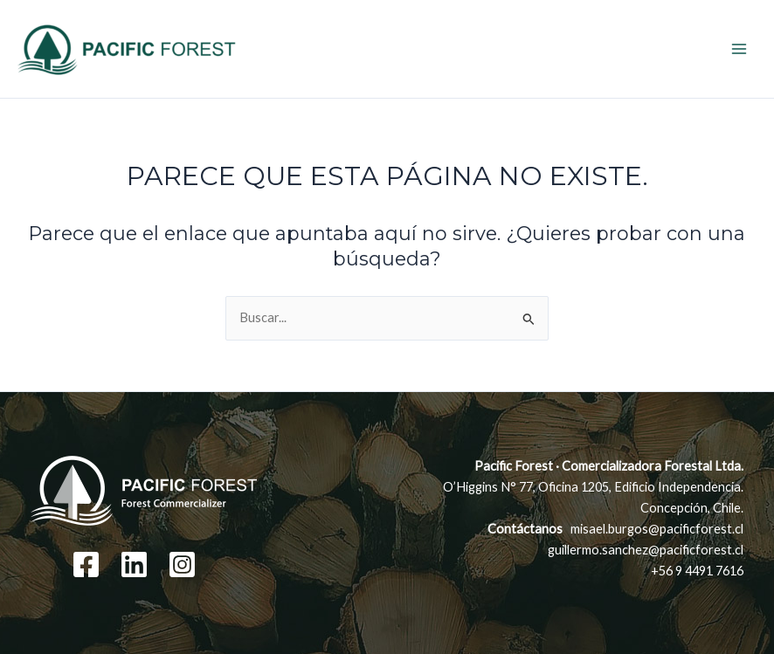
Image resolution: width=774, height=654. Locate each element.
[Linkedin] (134, 564)
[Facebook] (86, 564)
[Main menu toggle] (739, 48)
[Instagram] (182, 564)
